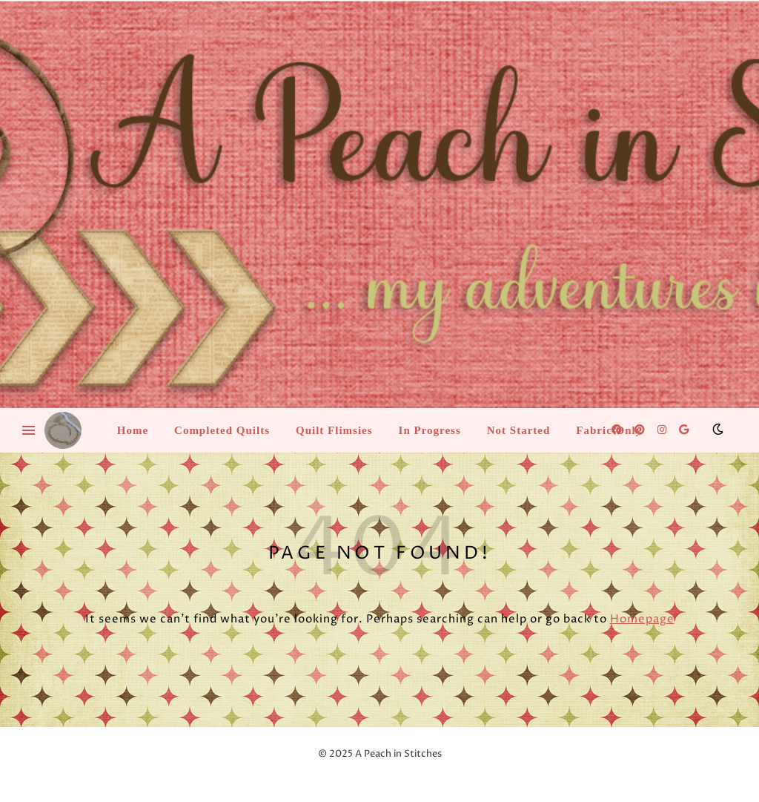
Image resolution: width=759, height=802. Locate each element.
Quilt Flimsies (334, 430)
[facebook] (617, 430)
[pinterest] (640, 430)
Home (132, 430)
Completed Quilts (222, 430)
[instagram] (663, 430)
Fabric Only (609, 430)
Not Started (519, 430)
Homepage (642, 619)
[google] (684, 430)
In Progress (430, 430)
